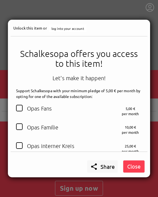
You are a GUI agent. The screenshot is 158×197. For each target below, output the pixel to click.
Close (134, 166)
